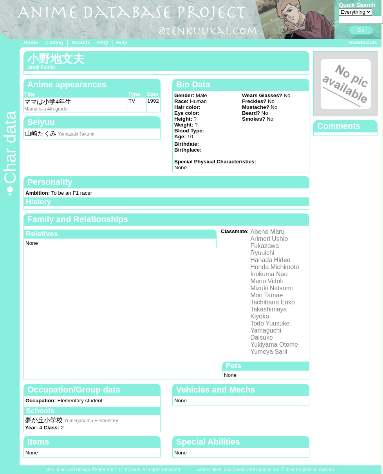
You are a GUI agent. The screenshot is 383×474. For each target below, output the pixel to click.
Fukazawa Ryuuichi (264, 249)
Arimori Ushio (269, 238)
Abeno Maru (267, 231)
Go (361, 30)
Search (80, 42)
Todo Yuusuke (269, 323)
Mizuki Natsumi (271, 288)
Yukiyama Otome (274, 344)
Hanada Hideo (270, 260)
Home (30, 42)
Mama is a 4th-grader (46, 109)
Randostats (363, 42)
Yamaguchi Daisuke (265, 334)
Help (122, 42)
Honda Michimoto (274, 267)
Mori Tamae (266, 295)
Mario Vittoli (266, 281)
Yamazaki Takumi (76, 134)
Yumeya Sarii (268, 351)
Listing (54, 42)
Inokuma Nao (268, 274)
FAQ (102, 42)
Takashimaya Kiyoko (268, 313)
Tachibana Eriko (272, 302)
